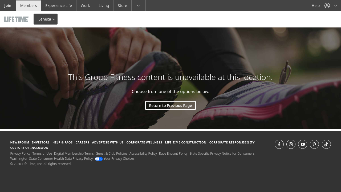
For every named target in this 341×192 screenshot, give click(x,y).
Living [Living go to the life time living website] (104, 5)
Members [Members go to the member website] (28, 5)
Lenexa (44, 19)
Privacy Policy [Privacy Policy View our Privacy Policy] (20, 153)
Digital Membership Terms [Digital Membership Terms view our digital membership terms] (74, 153)
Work (85, 5)
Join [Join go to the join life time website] (7, 5)
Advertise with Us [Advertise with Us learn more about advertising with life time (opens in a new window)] (108, 142)
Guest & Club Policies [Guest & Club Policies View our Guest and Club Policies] (111, 153)
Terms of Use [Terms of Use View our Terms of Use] (42, 153)
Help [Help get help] (316, 5)
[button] (330, 5)
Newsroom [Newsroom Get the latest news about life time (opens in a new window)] (19, 142)
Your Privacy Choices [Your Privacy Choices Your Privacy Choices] (115, 158)
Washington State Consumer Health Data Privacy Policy (51, 158)
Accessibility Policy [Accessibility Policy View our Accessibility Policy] (143, 153)
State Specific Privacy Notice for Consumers (222, 153)
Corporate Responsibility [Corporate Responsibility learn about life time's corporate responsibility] (232, 142)
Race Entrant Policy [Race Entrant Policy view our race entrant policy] (173, 153)
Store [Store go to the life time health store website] (122, 5)
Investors (41, 142)
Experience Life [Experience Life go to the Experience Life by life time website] (58, 5)
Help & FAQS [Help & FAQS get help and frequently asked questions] (62, 142)
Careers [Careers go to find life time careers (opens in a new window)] (82, 142)
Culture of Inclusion (29, 148)
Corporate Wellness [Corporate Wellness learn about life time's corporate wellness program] (144, 142)
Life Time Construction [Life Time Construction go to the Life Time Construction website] (185, 142)
